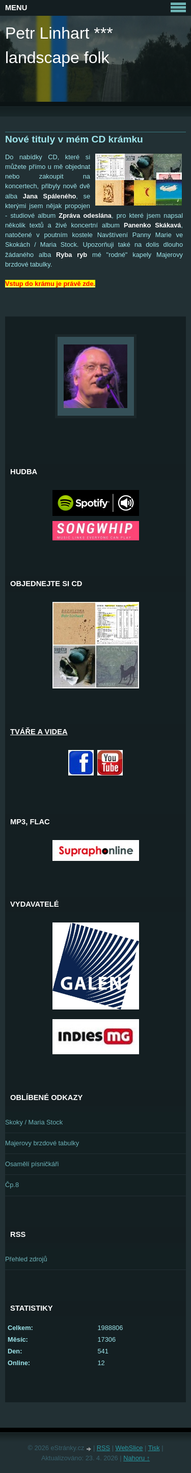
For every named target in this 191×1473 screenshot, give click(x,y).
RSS (103, 1448)
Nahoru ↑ (136, 1458)
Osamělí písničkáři (32, 1164)
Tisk (154, 1448)
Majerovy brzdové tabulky (42, 1143)
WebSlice (129, 1448)
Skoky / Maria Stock (34, 1122)
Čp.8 (12, 1185)
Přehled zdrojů (26, 1259)
